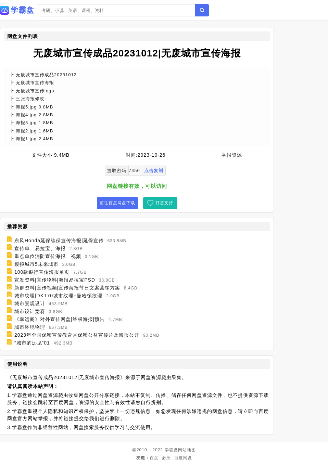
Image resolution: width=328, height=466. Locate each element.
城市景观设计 (29, 303)
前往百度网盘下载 (117, 202)
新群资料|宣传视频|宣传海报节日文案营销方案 (67, 287)
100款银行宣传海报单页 (42, 272)
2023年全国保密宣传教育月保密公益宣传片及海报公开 (76, 335)
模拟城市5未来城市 (36, 264)
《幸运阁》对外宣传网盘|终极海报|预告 (59, 319)
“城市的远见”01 (32, 343)
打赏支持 (164, 202)
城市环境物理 (29, 327)
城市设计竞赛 (29, 311)
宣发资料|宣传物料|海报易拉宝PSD (54, 280)
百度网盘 (183, 457)
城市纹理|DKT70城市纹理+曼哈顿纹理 (58, 295)
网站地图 (187, 450)
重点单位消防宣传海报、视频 (47, 256)
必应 (166, 457)
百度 (154, 457)
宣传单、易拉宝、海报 (40, 248)
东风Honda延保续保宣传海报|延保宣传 (59, 240)
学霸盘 (171, 450)
